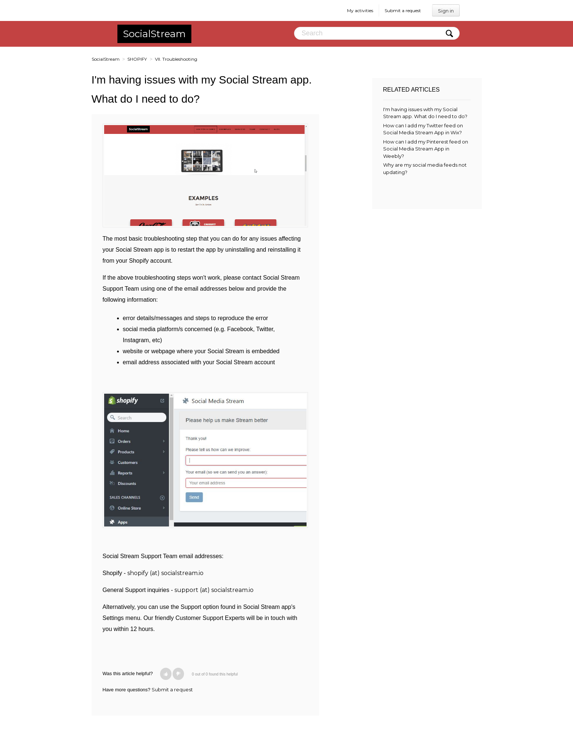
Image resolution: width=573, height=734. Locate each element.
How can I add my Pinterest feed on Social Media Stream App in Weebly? (425, 149)
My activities (360, 10)
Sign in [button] (446, 11)
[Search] (377, 33)
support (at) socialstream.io (214, 589)
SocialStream (154, 34)
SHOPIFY (137, 59)
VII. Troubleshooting (176, 59)
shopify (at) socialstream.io (165, 573)
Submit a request (403, 10)
